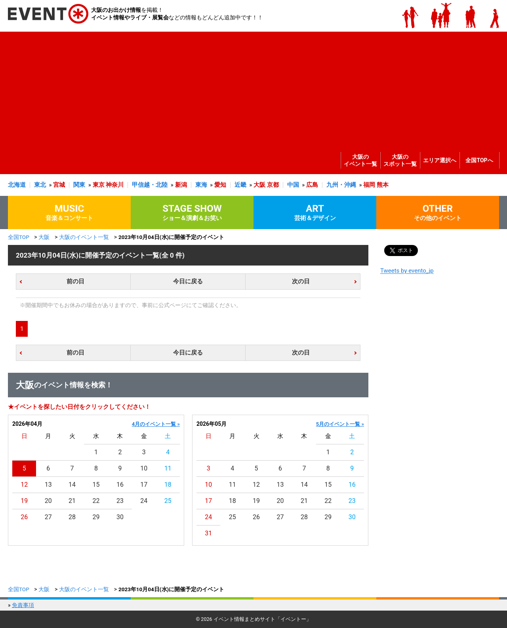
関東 (79, 184)
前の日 (75, 281)
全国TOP (18, 237)
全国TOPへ (479, 160)
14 (72, 484)
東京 (99, 184)
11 (168, 468)
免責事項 (23, 605)
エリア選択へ (439, 160)
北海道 (17, 184)
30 (120, 517)
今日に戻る (188, 281)
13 (48, 484)
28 (72, 517)
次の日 (301, 281)
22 (96, 501)
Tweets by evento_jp (407, 270)
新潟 (181, 184)
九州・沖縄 (341, 184)
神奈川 (115, 184)
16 (120, 484)
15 (96, 484)
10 (143, 468)
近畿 (240, 184)
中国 (293, 184)
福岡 (369, 184)
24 (143, 501)
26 (24, 517)
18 (168, 484)
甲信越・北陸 (150, 184)
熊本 (383, 184)
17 (143, 484)
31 (208, 533)
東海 (201, 184)
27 (48, 517)
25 (168, 501)
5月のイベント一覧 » (340, 424)
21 (72, 501)
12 (24, 484)
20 (48, 501)
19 (24, 501)
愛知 (220, 184)
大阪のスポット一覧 (400, 160)
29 (96, 517)
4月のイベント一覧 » (156, 424)
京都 (273, 184)
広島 (312, 184)
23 (120, 501)
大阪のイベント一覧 (360, 160)
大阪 (259, 184)
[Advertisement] (251, 87)
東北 (40, 184)
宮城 (59, 184)
